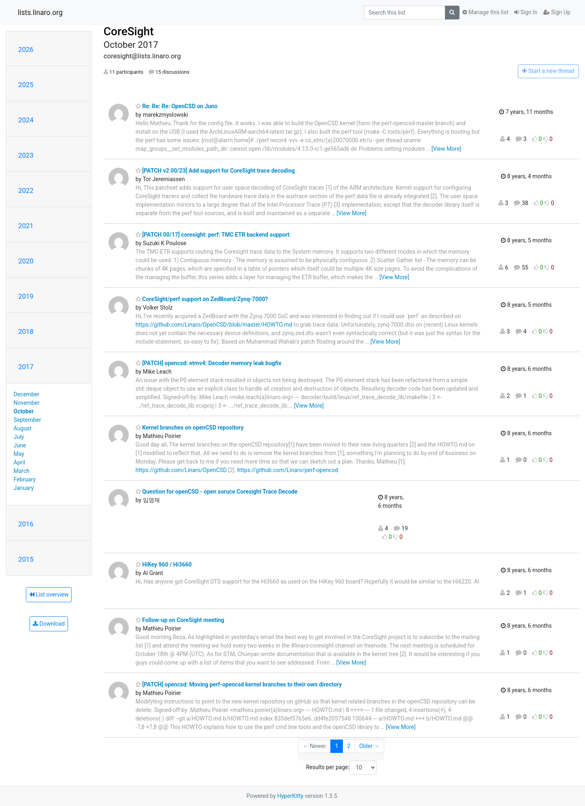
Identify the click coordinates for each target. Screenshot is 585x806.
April (20, 462)
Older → (369, 746)
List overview (49, 594)
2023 (26, 155)
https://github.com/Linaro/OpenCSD (181, 470)
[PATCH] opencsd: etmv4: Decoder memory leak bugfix (208, 363)
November (27, 403)
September (27, 420)
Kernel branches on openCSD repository (190, 427)
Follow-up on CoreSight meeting (180, 620)
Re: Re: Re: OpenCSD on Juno (176, 106)
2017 (26, 367)
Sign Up (556, 12)
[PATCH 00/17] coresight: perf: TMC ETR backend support (212, 234)
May (19, 454)
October (24, 411)
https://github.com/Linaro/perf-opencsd (287, 470)
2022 (26, 190)
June (20, 445)
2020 (26, 261)
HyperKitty (290, 796)
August (23, 428)
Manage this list (485, 12)
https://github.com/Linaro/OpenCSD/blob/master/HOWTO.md (214, 324)
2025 (26, 85)
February (25, 479)
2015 (26, 559)
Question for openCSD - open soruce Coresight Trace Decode (217, 491)
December (27, 394)
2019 (26, 296)
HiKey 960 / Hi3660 (164, 564)
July (19, 437)
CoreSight (129, 31)
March (22, 471)
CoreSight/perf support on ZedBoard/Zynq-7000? (202, 299)
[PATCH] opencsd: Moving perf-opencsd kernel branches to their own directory (239, 684)
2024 (26, 120)
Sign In (526, 12)
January (24, 488)
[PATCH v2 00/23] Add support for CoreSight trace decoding (215, 170)
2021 (26, 226)
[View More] (446, 148)
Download (49, 623)
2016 (26, 524)
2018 (26, 331)
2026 (26, 49)
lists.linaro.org (40, 13)
